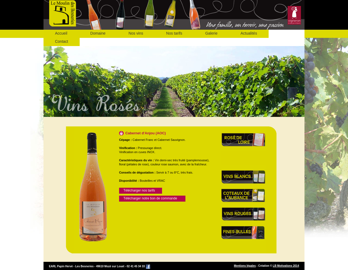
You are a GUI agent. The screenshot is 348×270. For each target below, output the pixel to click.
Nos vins (136, 33)
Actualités (249, 33)
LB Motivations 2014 (286, 265)
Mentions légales (245, 265)
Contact (61, 41)
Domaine (97, 33)
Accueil (61, 33)
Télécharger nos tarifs (139, 190)
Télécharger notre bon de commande (150, 198)
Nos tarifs (174, 33)
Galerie (211, 33)
